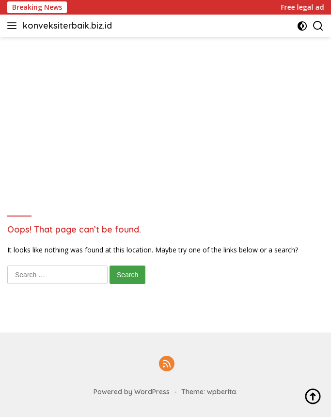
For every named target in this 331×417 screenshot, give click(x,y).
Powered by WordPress (132, 391)
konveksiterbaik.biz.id (67, 25)
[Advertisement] (165, 110)
